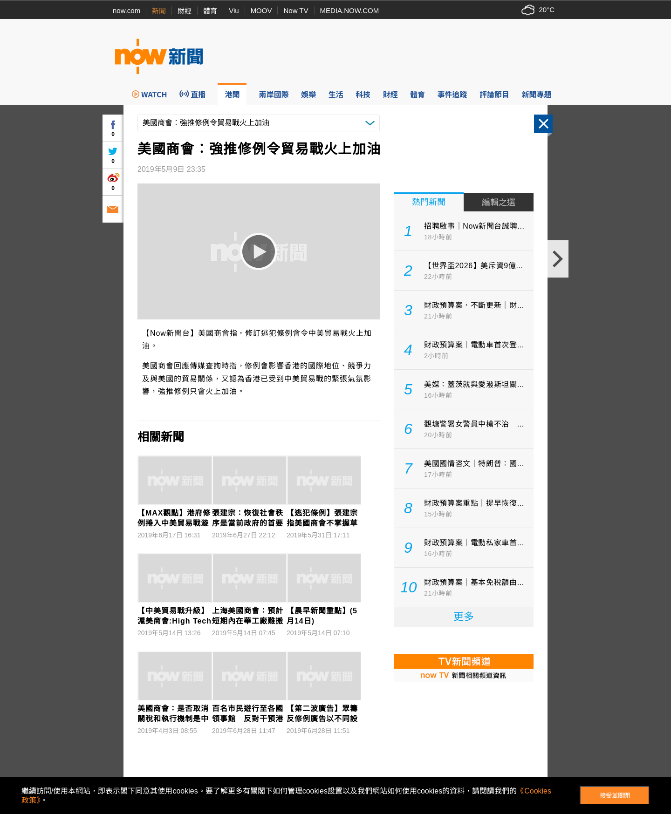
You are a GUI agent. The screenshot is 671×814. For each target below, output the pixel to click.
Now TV (295, 10)
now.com (126, 10)
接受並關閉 (615, 795)
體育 (210, 11)
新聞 (159, 11)
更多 (463, 617)
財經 (185, 11)
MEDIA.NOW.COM (349, 10)
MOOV (261, 10)
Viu (234, 10)
